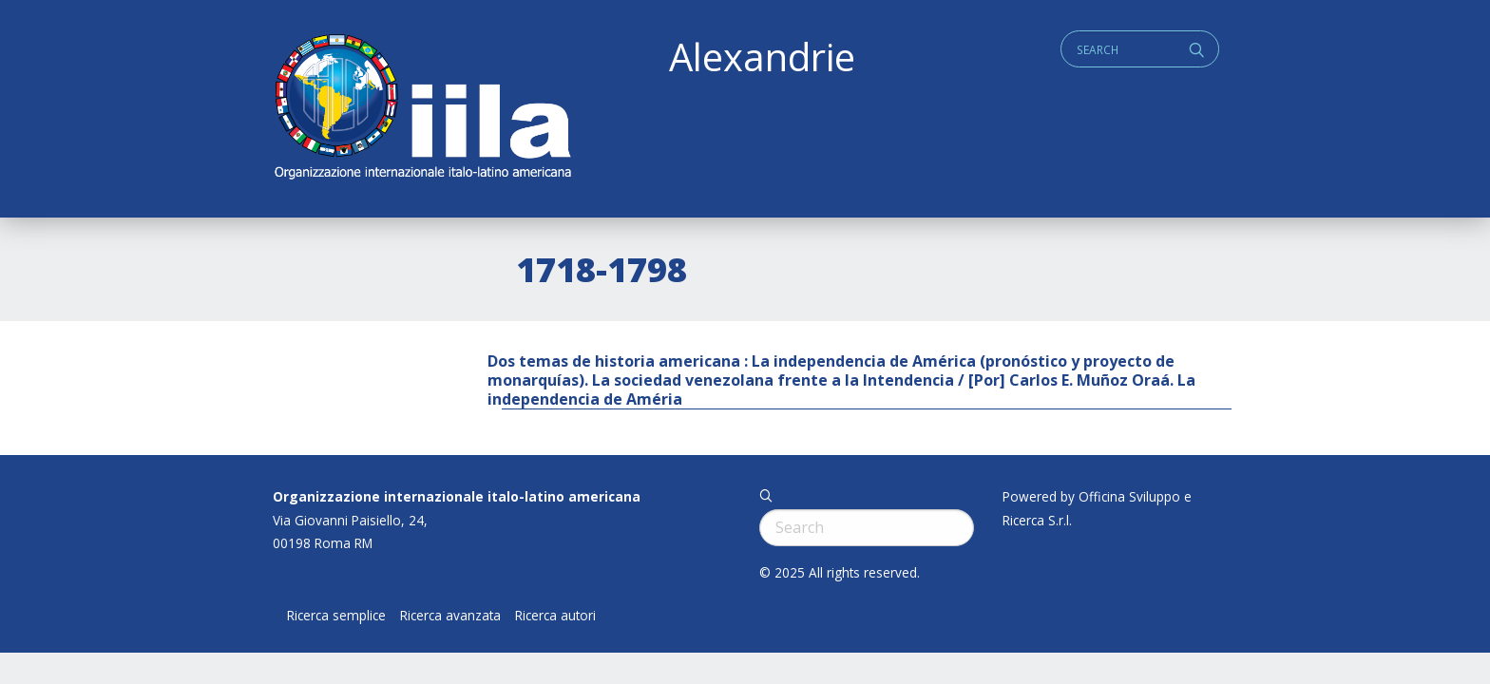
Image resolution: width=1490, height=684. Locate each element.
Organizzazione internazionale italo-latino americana (456, 496)
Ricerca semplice (336, 615)
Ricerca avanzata (450, 615)
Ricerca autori (555, 615)
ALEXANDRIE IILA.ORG (422, 108)
